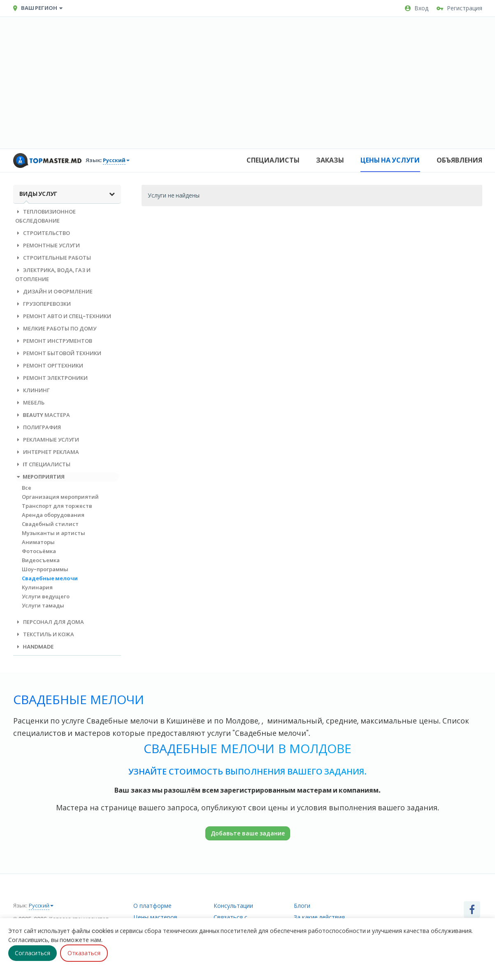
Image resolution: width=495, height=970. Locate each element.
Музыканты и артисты (53, 533)
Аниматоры (38, 542)
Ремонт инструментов (53, 341)
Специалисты (273, 160)
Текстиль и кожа (44, 634)
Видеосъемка (41, 560)
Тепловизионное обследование (45, 216)
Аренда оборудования (53, 515)
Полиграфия (38, 427)
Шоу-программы (45, 569)
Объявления (459, 160)
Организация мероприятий (60, 497)
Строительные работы (53, 258)
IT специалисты (42, 464)
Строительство (42, 233)
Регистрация (459, 8)
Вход (416, 8)
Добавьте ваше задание (248, 833)
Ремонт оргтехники (49, 366)
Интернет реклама (47, 452)
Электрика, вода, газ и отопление (53, 274)
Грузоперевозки (43, 304)
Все (26, 488)
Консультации (233, 906)
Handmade (34, 647)
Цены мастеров (155, 917)
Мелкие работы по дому (55, 329)
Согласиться (32, 953)
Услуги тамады (43, 605)
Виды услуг (67, 194)
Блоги (302, 906)
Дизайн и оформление (54, 291)
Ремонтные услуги (47, 245)
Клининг (32, 390)
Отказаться (83, 953)
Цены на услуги (390, 160)
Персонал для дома (49, 622)
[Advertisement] (248, 82)
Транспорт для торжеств (57, 506)
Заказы (330, 160)
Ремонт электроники (51, 378)
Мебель (29, 403)
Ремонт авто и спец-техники (63, 316)
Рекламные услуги (47, 440)
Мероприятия (40, 477)
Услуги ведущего (46, 596)
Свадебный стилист (50, 524)
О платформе (152, 906)
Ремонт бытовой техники (58, 353)
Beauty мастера (42, 415)
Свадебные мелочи (50, 578)
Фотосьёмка (39, 551)
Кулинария (37, 587)
